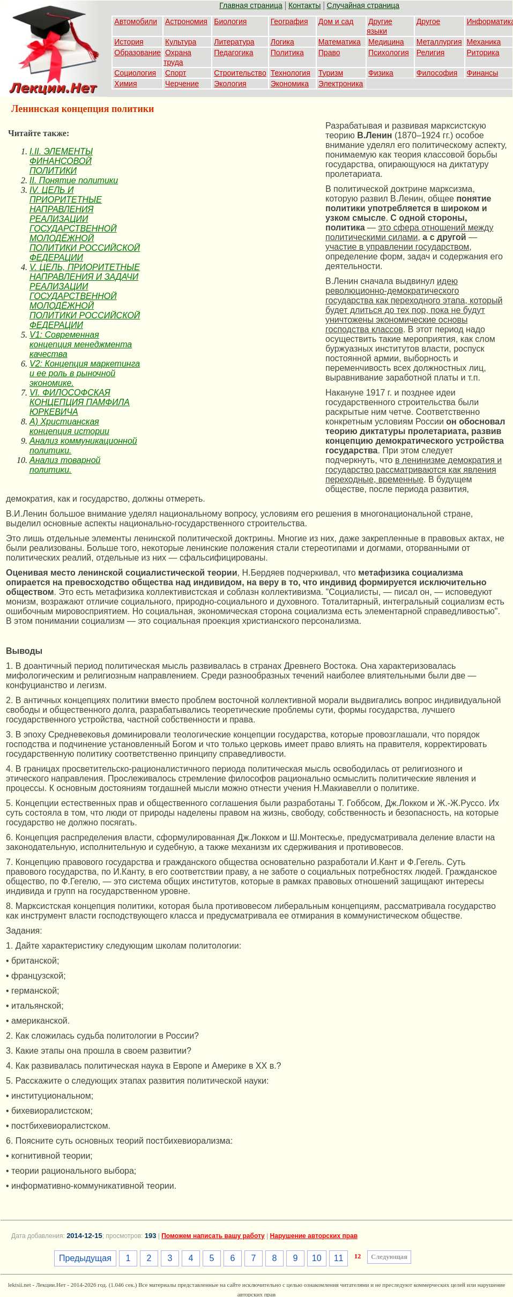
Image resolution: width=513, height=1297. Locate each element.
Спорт (175, 73)
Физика (380, 73)
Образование (137, 52)
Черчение (182, 83)
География (289, 21)
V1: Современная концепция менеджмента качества (80, 344)
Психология (388, 52)
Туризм (330, 73)
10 (317, 1258)
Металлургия (439, 42)
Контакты (304, 5)
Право (329, 52)
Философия (437, 73)
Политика (287, 52)
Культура (180, 42)
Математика (339, 42)
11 (339, 1258)
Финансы (483, 73)
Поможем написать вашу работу (213, 1236)
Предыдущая (85, 1258)
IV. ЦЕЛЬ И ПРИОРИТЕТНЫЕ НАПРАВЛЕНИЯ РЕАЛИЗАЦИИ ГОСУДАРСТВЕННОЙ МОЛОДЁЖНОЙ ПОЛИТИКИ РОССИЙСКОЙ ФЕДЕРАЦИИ (84, 223)
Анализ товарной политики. (64, 465)
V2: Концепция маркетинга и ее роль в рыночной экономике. (84, 373)
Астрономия (186, 21)
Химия (125, 83)
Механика (484, 42)
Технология (290, 73)
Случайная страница (363, 5)
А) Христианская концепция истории (69, 426)
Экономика (290, 83)
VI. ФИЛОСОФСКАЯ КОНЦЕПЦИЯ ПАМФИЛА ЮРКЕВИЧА (79, 402)
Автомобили (135, 21)
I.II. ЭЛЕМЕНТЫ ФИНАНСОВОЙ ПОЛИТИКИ (61, 161)
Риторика (483, 52)
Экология (230, 83)
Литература (234, 42)
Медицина (386, 42)
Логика (282, 42)
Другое (428, 21)
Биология (230, 21)
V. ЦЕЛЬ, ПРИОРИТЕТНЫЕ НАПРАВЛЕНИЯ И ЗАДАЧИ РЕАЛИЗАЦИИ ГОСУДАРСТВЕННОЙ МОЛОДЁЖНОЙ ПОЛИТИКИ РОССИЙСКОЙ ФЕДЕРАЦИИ (84, 296)
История (128, 42)
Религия (431, 52)
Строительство (240, 73)
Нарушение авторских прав (314, 1236)
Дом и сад (336, 21)
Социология (135, 73)
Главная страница (250, 5)
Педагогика (233, 52)
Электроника (340, 83)
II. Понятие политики (73, 180)
